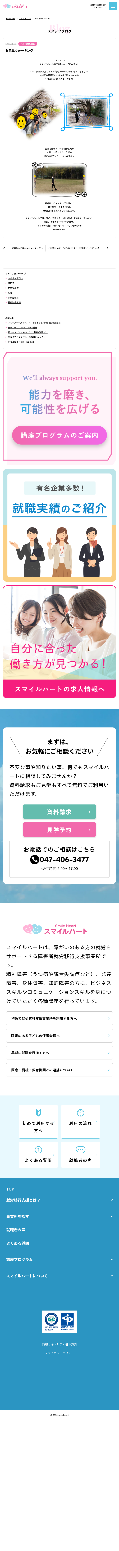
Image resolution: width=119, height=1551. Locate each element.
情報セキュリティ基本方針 (59, 1392)
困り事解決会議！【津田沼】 (21, 341)
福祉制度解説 (14, 302)
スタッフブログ (25, 18)
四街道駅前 (13, 297)
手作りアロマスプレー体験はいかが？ (27, 337)
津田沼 (11, 283)
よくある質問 (21, 1285)
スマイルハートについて (59, 1320)
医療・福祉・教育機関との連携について (51, 1095)
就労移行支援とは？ (59, 1233)
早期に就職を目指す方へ (36, 1074)
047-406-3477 (66, 869)
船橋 (10, 292)
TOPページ (10, 18)
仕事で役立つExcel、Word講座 (22, 327)
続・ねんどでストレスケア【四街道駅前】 (28, 332)
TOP (11, 1219)
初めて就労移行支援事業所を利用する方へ (54, 1032)
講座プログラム (59, 1303)
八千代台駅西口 (15, 278)
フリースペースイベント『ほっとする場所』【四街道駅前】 (35, 322)
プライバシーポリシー (59, 1403)
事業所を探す (59, 1251)
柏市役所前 (13, 287)
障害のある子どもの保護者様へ (43, 1053)
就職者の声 (18, 1268)
